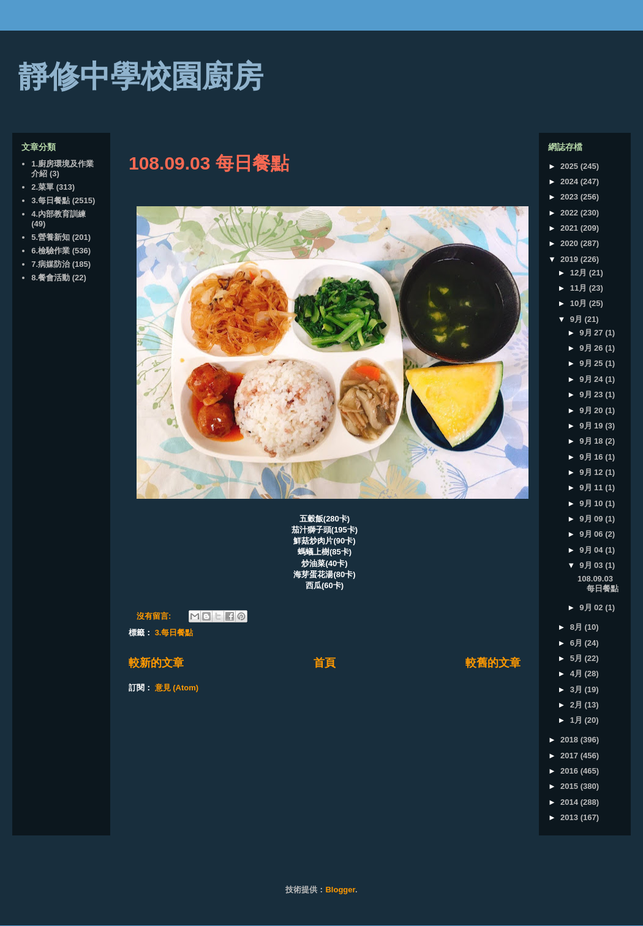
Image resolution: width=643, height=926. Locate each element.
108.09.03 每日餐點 (209, 163)
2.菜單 (42, 187)
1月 (577, 720)
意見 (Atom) (177, 687)
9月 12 (592, 472)
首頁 (325, 663)
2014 (570, 802)
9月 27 (592, 332)
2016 (570, 770)
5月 (577, 658)
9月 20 (592, 410)
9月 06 (592, 534)
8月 (577, 627)
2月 (577, 704)
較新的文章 (156, 663)
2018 (570, 739)
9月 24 (592, 379)
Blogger (340, 889)
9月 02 (592, 607)
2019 (570, 259)
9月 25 (592, 363)
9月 (577, 319)
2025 (570, 166)
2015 (570, 786)
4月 (577, 673)
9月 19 (592, 425)
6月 (577, 643)
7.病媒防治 (50, 264)
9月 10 (592, 503)
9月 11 (592, 487)
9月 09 (592, 518)
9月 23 (592, 394)
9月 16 (592, 456)
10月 (579, 303)
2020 (570, 243)
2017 (570, 755)
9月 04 (592, 549)
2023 (570, 196)
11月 (579, 288)
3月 (577, 689)
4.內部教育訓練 (58, 213)
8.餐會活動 (50, 277)
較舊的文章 (493, 663)
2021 (570, 228)
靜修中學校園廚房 (140, 76)
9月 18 (592, 441)
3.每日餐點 (174, 632)
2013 (570, 817)
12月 (579, 272)
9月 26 (592, 348)
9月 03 (592, 565)
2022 (570, 212)
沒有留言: (155, 616)
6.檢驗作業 (50, 250)
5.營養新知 (50, 237)
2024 (570, 181)
